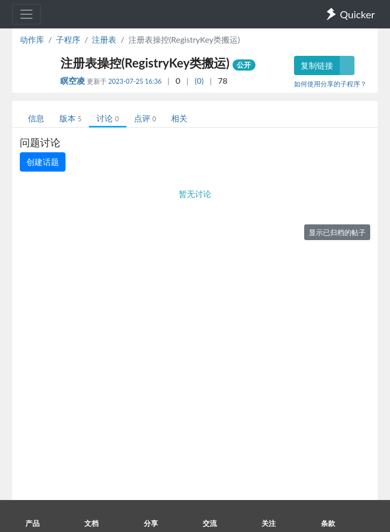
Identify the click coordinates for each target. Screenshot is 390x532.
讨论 (107, 118)
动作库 (32, 39)
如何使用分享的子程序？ (330, 84)
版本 (70, 118)
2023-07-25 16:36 (134, 81)
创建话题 (42, 162)
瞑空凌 (73, 80)
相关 (179, 118)
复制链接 (317, 65)
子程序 (68, 39)
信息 (36, 118)
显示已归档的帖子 (337, 232)
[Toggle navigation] (26, 14)
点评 (145, 118)
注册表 (104, 39)
